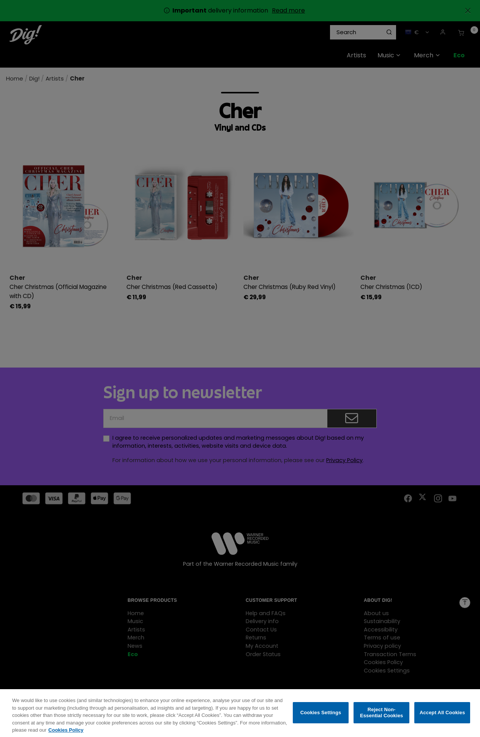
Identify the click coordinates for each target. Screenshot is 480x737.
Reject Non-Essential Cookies (381, 717)
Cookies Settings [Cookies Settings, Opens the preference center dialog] (320, 717)
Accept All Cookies (442, 717)
